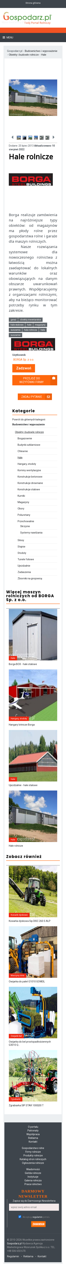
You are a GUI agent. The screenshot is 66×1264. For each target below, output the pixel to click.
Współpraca (33, 1134)
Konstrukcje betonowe (30, 476)
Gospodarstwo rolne (33, 1148)
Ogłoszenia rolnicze (33, 1163)
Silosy (21, 540)
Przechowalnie (26, 521)
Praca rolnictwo (33, 1184)
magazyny (40, 324)
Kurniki (21, 495)
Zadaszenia (24, 572)
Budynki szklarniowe (29, 444)
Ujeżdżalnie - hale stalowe (23, 785)
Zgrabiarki (15, 1099)
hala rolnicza (30, 330)
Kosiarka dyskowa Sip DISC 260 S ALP (30, 921)
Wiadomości (33, 1169)
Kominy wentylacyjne (29, 470)
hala (43, 330)
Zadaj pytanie (36, 396)
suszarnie (15, 335)
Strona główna (33, 3)
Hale (43, 54)
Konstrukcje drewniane (30, 483)
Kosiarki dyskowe (19, 915)
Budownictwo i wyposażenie (41, 51)
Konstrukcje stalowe (29, 489)
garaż (13, 319)
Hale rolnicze (16, 845)
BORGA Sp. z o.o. (23, 359)
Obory (21, 508)
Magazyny (23, 502)
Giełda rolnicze (33, 1173)
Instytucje (33, 1176)
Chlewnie (23, 451)
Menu (9, 37)
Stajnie (21, 546)
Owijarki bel (16, 1036)
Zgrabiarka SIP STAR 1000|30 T (26, 1105)
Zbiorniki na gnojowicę (30, 578)
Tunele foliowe (26, 559)
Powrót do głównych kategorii (28, 419)
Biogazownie (25, 438)
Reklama (33, 1138)
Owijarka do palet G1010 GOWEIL (27, 981)
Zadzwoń (23, 368)
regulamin (37, 1217)
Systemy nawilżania (31, 532)
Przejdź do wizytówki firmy (38, 380)
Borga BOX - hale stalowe (23, 664)
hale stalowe (17, 324)
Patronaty (33, 1130)
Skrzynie (25, 526)
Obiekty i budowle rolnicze (24, 54)
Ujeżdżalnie (24, 565)
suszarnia (15, 330)
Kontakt (33, 1141)
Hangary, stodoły (27, 464)
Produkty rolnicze (33, 1155)
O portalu (33, 1126)
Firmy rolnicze (33, 1151)
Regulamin (13, 1256)
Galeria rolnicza (33, 1180)
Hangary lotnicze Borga (22, 724)
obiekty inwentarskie (30, 319)
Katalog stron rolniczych (33, 1159)
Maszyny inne (17, 975)
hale (29, 324)
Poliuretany (24, 514)
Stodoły (22, 553)
